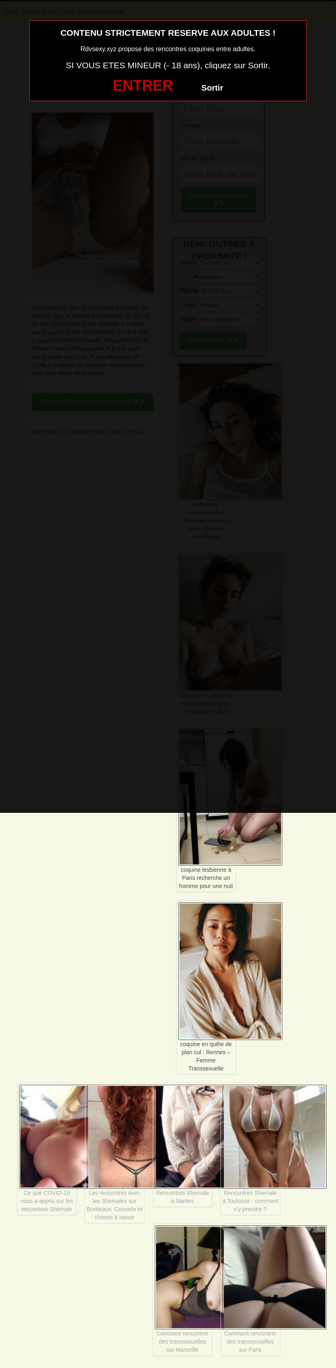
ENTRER (143, 85)
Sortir (212, 87)
